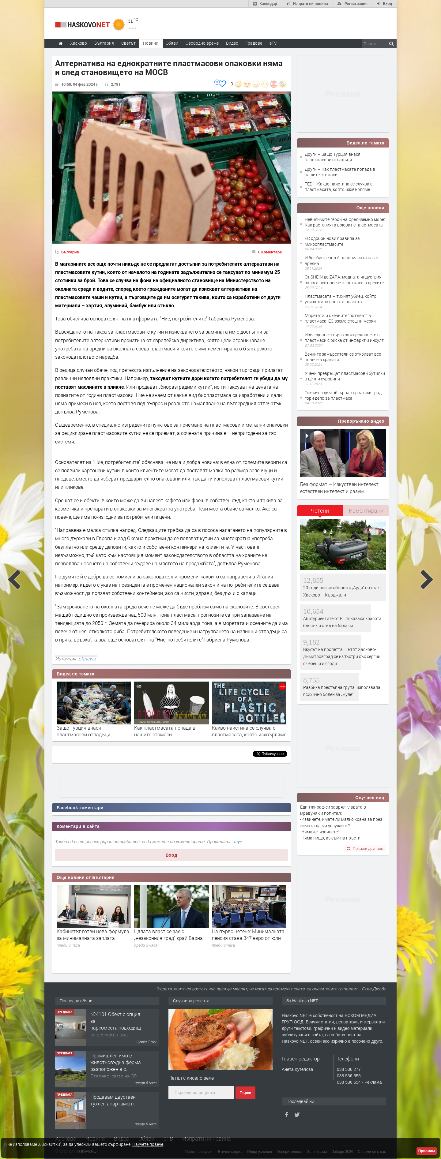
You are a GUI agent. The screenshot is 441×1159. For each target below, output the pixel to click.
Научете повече (147, 1144)
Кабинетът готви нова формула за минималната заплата (93, 934)
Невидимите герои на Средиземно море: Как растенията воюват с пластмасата (345, 222)
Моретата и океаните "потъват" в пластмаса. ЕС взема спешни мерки (340, 318)
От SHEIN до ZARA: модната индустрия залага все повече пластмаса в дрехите (344, 279)
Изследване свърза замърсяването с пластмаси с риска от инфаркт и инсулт (344, 337)
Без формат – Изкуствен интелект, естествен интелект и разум (339, 487)
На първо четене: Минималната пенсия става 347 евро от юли (248, 934)
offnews (87, 659)
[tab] (320, 512)
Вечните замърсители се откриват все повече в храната (343, 356)
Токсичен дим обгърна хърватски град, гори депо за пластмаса (344, 395)
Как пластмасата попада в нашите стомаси (164, 731)
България (70, 252)
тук (238, 841)
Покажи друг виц (365, 848)
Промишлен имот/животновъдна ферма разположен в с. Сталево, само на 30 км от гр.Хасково (115, 1069)
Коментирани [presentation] (366, 510)
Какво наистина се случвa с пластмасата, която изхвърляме (249, 731)
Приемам (426, 1151)
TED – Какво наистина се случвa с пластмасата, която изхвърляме (338, 186)
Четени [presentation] (320, 510)
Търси (245, 1093)
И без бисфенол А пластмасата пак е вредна (341, 260)
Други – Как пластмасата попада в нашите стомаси (340, 172)
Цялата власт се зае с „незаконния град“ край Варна (168, 934)
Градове (254, 43)
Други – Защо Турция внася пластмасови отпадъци (332, 157)
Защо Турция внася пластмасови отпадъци (83, 731)
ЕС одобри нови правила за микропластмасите (332, 241)
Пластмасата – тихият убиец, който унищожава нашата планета (340, 299)
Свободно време (202, 43)
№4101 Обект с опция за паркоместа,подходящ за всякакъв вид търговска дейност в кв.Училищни (115, 1031)
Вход (172, 855)
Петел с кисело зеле (191, 1078)
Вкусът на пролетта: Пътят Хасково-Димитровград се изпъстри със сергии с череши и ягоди (341, 656)
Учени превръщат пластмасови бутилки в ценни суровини (345, 376)
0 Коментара (270, 252)
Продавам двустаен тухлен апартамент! (113, 1100)
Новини (150, 43)
